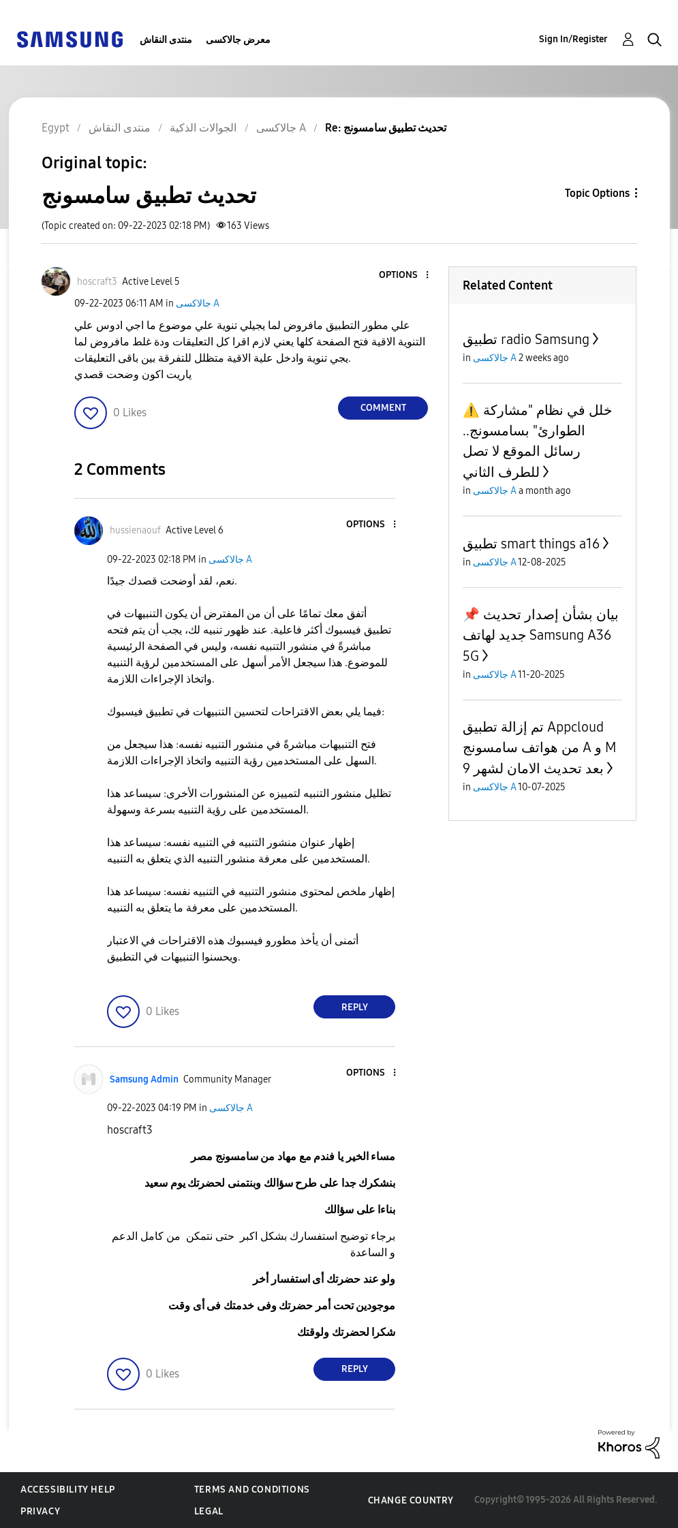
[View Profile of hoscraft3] (97, 281)
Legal (209, 1511)
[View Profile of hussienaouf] (135, 530)
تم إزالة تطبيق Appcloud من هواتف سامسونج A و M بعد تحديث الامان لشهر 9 (539, 748)
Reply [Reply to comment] (354, 1007)
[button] (405, 275)
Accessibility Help (67, 1489)
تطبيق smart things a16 (531, 543)
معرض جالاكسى (238, 40)
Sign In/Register (573, 39)
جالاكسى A (197, 303)
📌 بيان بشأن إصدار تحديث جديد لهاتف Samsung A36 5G (541, 635)
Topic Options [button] (597, 193)
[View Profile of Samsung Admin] (144, 1079)
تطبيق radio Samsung (526, 339)
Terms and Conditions (252, 1489)
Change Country (411, 1500)
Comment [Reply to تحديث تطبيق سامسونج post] (383, 408)
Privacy (40, 1511)
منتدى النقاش (166, 40)
